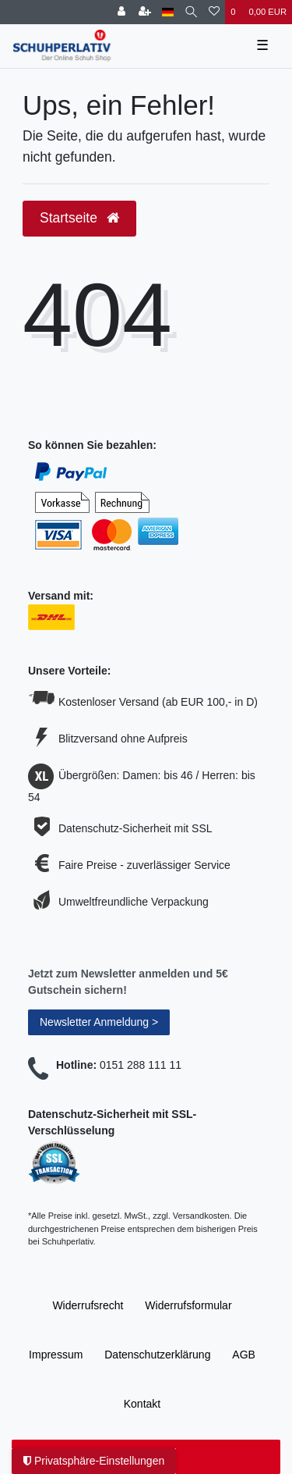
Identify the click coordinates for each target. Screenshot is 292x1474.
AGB (243, 1354)
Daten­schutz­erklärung (157, 1354)
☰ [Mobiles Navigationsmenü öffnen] (262, 45)
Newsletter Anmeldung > (99, 1022)
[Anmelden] (121, 12)
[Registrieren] (145, 12)
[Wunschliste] (214, 12)
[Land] (168, 12)
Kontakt (142, 1403)
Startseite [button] (79, 218)
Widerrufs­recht (87, 1305)
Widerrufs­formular (188, 1305)
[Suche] (191, 12)
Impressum (56, 1354)
